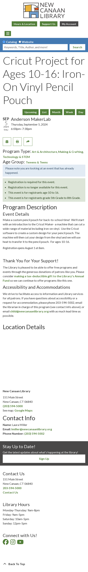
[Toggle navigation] (8, 33)
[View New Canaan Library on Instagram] (13, 543)
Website (27, 42)
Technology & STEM (16, 156)
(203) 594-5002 (34, 433)
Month (56, 112)
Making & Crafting (70, 151)
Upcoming (31, 112)
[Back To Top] (44, 564)
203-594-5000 (12, 488)
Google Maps (23, 410)
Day (80, 112)
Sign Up (44, 458)
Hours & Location (24, 24)
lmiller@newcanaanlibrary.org (31, 429)
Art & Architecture (44, 151)
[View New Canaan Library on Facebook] (6, 543)
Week (69, 112)
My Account (69, 24)
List (44, 112)
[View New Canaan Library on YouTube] (20, 543)
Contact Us (10, 492)
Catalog (11, 42)
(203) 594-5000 (13, 406)
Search (77, 47)
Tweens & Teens (37, 162)
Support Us (48, 24)
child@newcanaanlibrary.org (29, 311)
